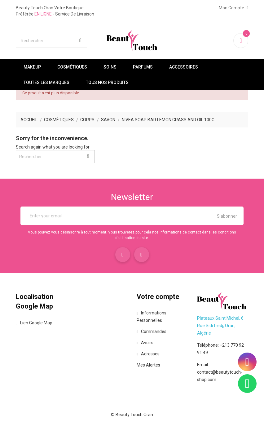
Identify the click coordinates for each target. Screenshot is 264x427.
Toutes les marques (46, 82)
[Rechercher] (51, 40)
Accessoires (183, 66)
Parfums (143, 66)
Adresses (148, 353)
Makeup (32, 66)
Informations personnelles (151, 316)
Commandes (151, 331)
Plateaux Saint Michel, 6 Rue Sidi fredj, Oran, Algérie (220, 326)
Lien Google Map (34, 322)
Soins (110, 66)
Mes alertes (148, 365)
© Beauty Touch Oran (132, 414)
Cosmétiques (72, 66)
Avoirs (145, 342)
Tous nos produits (107, 82)
